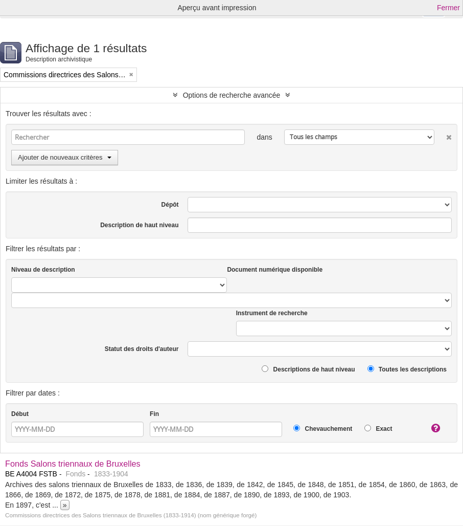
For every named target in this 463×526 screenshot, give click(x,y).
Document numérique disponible (274, 269)
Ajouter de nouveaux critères (64, 157)
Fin (154, 414)
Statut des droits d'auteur (142, 349)
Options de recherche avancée (232, 95)
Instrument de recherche (272, 313)
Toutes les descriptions (407, 369)
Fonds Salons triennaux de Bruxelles (73, 463)
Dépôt (170, 204)
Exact (378, 428)
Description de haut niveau (139, 225)
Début (20, 414)
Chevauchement (322, 428)
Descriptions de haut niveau (308, 369)
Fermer (448, 8)
